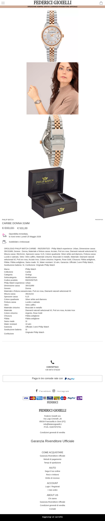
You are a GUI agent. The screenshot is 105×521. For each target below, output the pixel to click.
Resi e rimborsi (52, 475)
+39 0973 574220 (52, 366)
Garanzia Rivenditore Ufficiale (52, 441)
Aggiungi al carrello (52, 517)
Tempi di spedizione (52, 463)
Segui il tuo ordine (52, 471)
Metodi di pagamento (53, 459)
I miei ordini (52, 490)
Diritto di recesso (52, 478)
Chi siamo (52, 498)
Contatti (52, 509)
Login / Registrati (52, 486)
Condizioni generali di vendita (52, 432)
